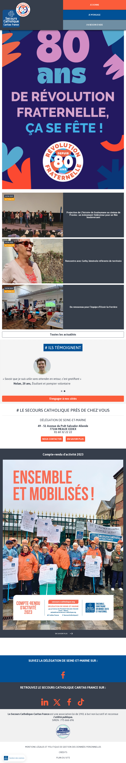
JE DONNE (94, 5)
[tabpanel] (63, 371)
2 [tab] (64, 391)
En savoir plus (75, 439)
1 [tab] (61, 391)
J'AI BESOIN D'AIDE (94, 25)
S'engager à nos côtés (63, 398)
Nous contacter (52, 439)
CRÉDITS (63, 752)
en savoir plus (61, 634)
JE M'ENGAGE (94, 15)
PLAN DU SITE (63, 758)
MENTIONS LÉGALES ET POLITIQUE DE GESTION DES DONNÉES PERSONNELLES (63, 747)
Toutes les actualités (63, 334)
